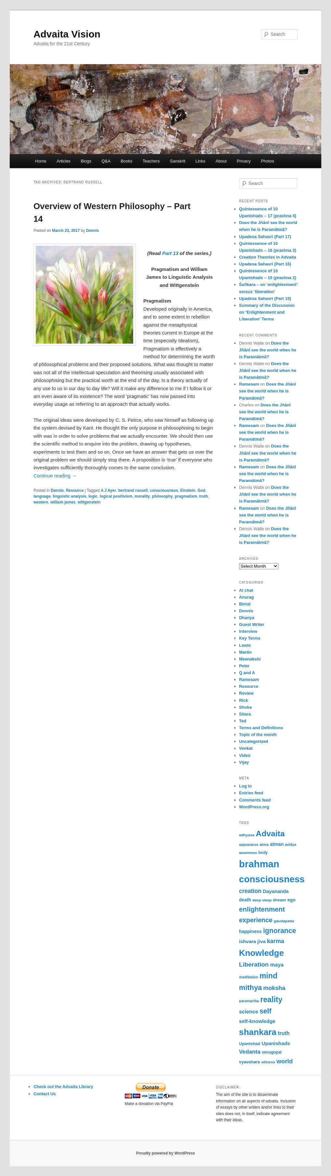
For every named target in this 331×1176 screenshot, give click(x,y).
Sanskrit (177, 161)
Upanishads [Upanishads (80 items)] (275, 1043)
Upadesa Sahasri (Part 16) (265, 264)
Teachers (151, 161)
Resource (75, 490)
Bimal (244, 604)
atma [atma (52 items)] (264, 844)
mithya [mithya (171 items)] (250, 988)
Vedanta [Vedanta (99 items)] (250, 1051)
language (42, 496)
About (221, 161)
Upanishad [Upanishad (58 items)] (249, 1043)
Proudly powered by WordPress (165, 1153)
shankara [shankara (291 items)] (257, 1032)
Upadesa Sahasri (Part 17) (265, 236)
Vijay (244, 762)
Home (40, 161)
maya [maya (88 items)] (277, 965)
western (40, 502)
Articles (63, 161)
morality (142, 496)
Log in (245, 786)
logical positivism (116, 496)
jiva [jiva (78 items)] (261, 941)
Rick (243, 700)
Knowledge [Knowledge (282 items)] (261, 952)
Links (200, 161)
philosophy (162, 496)
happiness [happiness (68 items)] (250, 931)
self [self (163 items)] (266, 1011)
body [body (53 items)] (263, 852)
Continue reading (55, 475)
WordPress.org (254, 806)
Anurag (246, 597)
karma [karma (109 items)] (275, 941)
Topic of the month (258, 734)
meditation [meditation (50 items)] (248, 977)
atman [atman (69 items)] (277, 844)
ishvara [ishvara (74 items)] (247, 941)
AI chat (246, 590)
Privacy (244, 161)
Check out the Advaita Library (63, 1086)
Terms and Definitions (261, 727)
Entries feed (251, 792)
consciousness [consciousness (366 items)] (272, 879)
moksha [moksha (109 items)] (274, 988)
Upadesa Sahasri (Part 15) (265, 298)
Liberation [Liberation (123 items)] (254, 964)
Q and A (247, 672)
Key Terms (250, 638)
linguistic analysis (69, 496)
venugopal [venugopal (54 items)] (272, 1052)
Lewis (245, 645)
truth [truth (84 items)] (283, 1033)
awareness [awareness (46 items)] (248, 853)
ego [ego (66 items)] (291, 899)
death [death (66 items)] (245, 899)
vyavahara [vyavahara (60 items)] (249, 1061)
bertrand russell (133, 490)
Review (246, 693)
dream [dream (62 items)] (279, 900)
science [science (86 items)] (248, 1011)
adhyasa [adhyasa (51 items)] (246, 835)
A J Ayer (108, 490)
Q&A (105, 161)
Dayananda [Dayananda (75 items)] (275, 891)
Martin (245, 652)
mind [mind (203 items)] (268, 975)
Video (244, 755)
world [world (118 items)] (284, 1061)
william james (62, 502)
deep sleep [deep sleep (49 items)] (262, 900)
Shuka (245, 707)
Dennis (92, 230)
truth (203, 496)
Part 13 (170, 253)
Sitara (245, 714)
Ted (242, 720)
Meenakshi (250, 659)
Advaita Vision (66, 34)
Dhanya (246, 617)
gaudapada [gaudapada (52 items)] (284, 921)
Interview (248, 631)
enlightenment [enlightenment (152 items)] (262, 909)
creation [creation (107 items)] (250, 891)
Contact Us (44, 1093)
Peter (244, 665)
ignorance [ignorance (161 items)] (279, 931)
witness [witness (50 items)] (268, 1062)
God (201, 490)
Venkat (246, 748)
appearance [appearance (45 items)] (248, 844)
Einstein (188, 490)
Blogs (86, 161)
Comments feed (255, 800)
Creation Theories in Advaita (267, 257)
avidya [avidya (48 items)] (290, 844)
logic (92, 496)
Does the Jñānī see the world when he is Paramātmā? (267, 350)
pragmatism (186, 496)
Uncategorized (253, 741)
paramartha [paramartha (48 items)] (249, 1001)
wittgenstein (89, 502)
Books (126, 161)
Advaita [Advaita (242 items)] (270, 833)
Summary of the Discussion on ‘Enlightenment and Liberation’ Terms (267, 312)
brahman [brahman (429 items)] (259, 863)
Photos (267, 161)
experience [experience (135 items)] (256, 920)
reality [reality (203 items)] (271, 999)
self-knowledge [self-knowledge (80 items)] (257, 1021)
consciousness (164, 490)
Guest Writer (251, 624)
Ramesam (249, 384)
